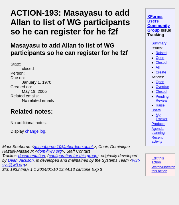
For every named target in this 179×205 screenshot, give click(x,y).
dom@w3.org (49, 151)
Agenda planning (158, 131)
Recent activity (157, 140)
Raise (160, 105)
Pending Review (162, 98)
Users (156, 110)
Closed (161, 63)
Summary (159, 43)
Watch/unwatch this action (163, 169)
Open (160, 58)
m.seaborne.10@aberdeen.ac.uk (64, 146)
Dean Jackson (21, 160)
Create (161, 72)
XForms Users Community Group (158, 23)
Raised (161, 53)
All (158, 67)
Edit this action (158, 160)
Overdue (162, 87)
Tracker (161, 117)
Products (158, 124)
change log (35, 131)
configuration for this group (73, 155)
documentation (31, 155)
